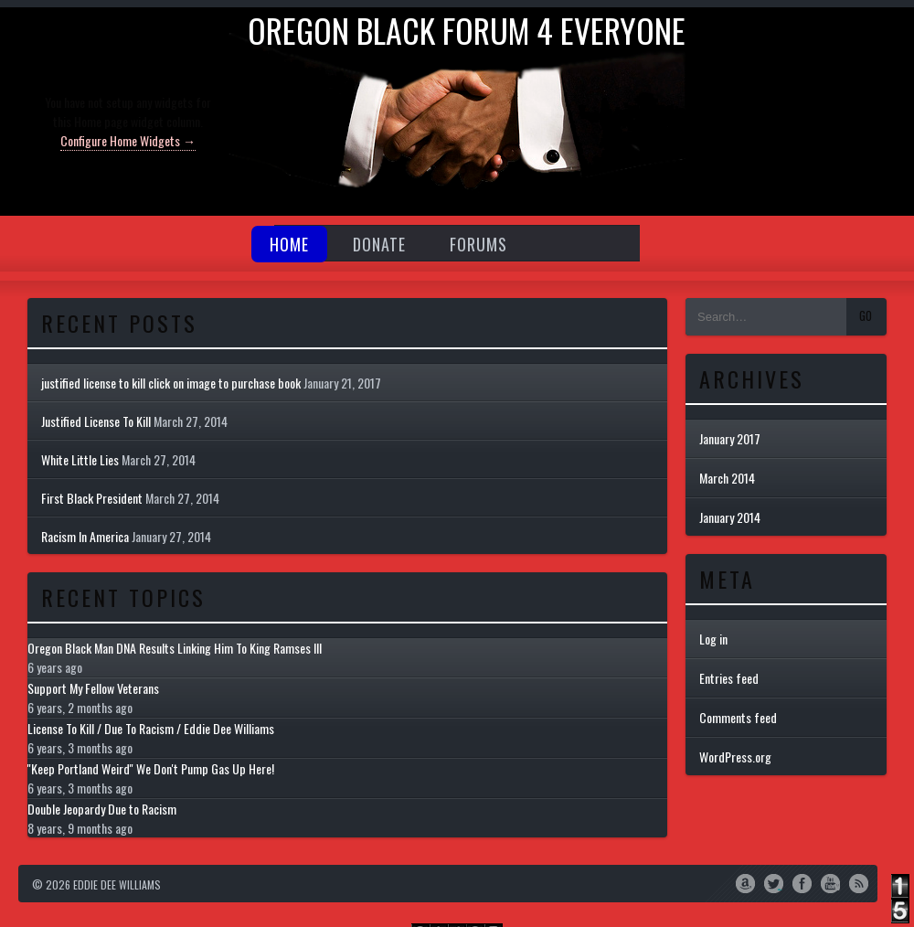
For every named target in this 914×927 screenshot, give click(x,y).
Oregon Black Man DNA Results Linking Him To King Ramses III (174, 647)
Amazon (745, 882)
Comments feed (738, 717)
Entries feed (729, 677)
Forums (478, 244)
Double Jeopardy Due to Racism (101, 808)
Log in (713, 638)
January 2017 (729, 438)
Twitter (773, 882)
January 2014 (729, 517)
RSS (858, 882)
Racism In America (85, 536)
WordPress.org (735, 756)
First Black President (92, 497)
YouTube (830, 882)
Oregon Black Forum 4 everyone (467, 29)
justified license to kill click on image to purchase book (171, 382)
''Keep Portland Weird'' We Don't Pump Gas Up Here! (150, 768)
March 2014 (727, 477)
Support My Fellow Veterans (93, 688)
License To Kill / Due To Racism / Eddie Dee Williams (150, 728)
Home (289, 244)
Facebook (802, 882)
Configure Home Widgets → (128, 140)
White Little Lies (80, 459)
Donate (379, 244)
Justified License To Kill (96, 421)
